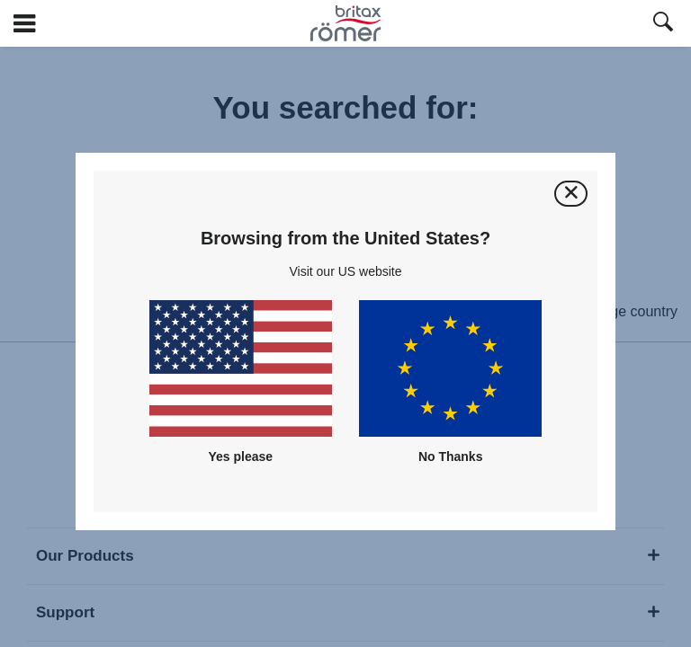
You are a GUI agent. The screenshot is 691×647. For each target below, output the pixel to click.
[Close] (571, 193)
